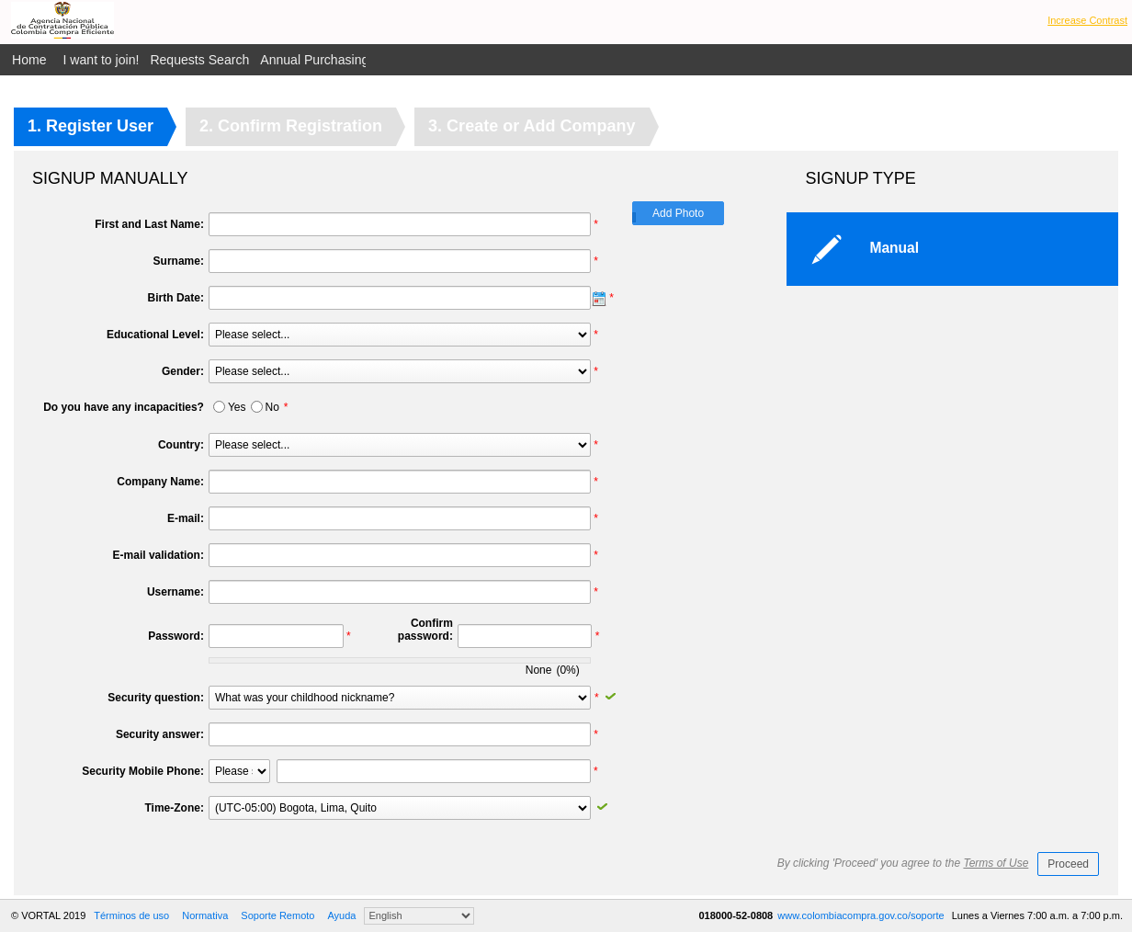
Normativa (205, 915)
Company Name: (160, 481)
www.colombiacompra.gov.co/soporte (861, 915)
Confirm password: (425, 629)
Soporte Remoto (277, 915)
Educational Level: (155, 334)
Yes (237, 407)
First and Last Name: (149, 224)
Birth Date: (176, 297)
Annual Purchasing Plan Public (348, 59)
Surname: (178, 261)
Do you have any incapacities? (123, 407)
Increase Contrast (1087, 20)
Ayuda (341, 915)
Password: (176, 636)
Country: (181, 444)
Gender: (183, 371)
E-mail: (185, 518)
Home (29, 59)
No (272, 407)
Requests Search (199, 59)
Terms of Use (995, 863)
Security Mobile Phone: (143, 771)
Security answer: (160, 734)
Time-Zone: (173, 807)
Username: (175, 591)
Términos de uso (131, 915)
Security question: (156, 697)
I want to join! (101, 59)
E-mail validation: (158, 555)
